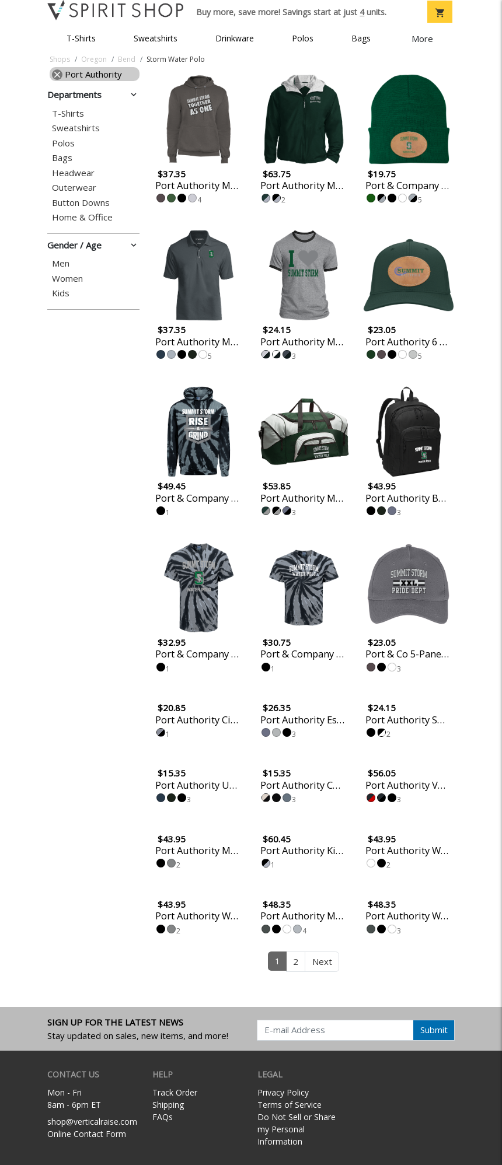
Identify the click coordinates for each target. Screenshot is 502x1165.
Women (67, 279)
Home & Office (82, 217)
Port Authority (87, 74)
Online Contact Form (86, 1133)
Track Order (174, 1092)
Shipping (168, 1104)
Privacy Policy (283, 1092)
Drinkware (234, 38)
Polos (302, 38)
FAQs (162, 1116)
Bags (361, 38)
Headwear (73, 173)
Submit (434, 1029)
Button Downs (81, 203)
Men (60, 263)
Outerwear (74, 188)
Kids (60, 293)
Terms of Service (289, 1104)
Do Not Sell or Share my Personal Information (296, 1129)
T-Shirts (81, 38)
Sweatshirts (155, 38)
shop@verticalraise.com (92, 1121)
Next (322, 961)
